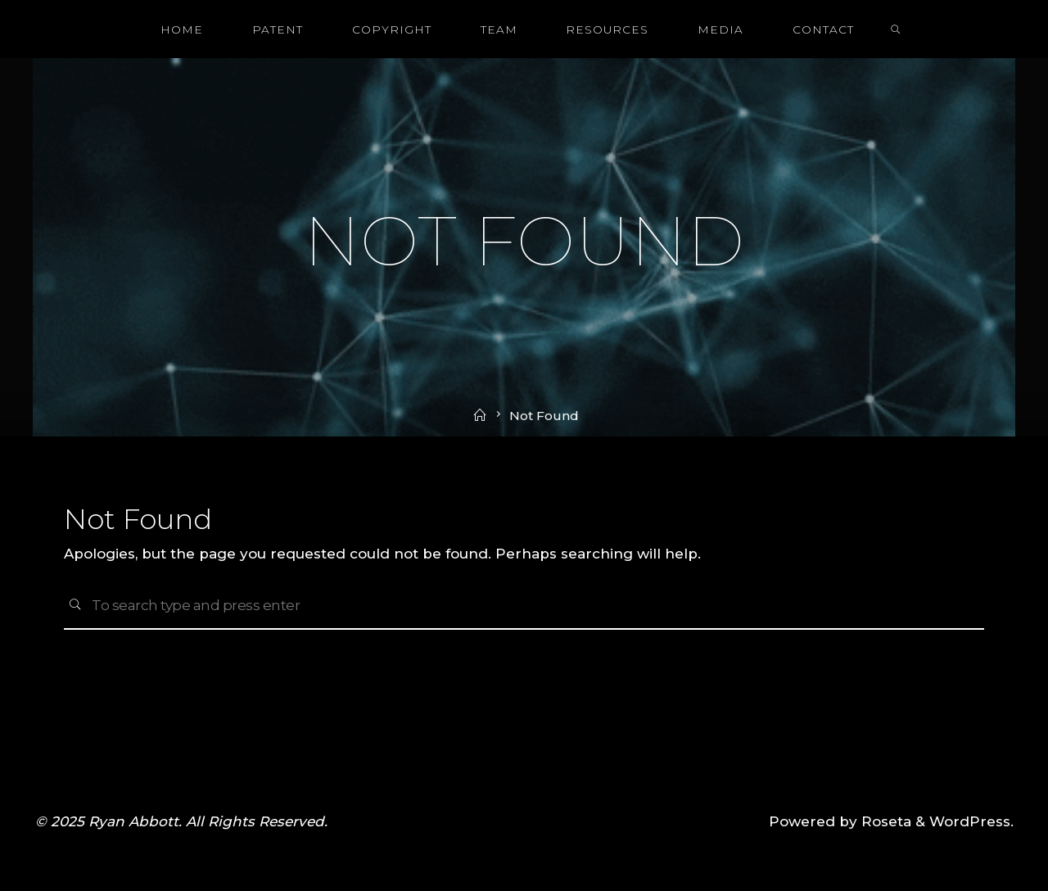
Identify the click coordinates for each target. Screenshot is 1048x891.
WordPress (969, 821)
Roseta (884, 821)
